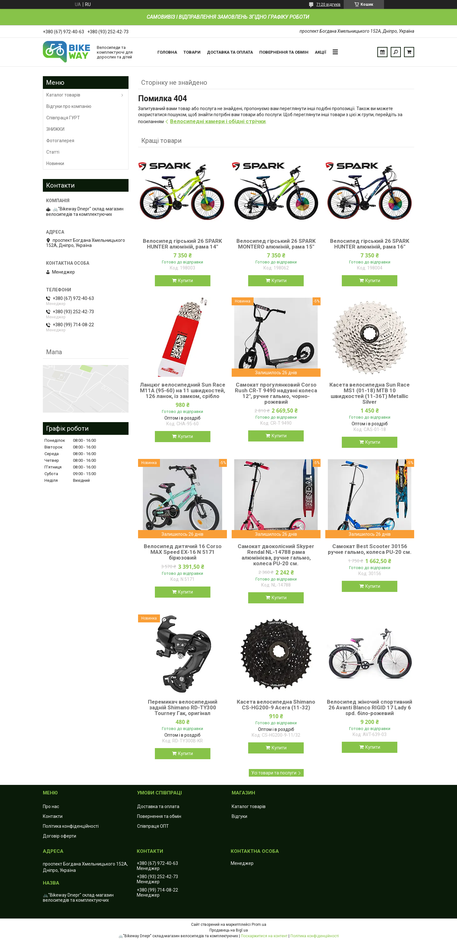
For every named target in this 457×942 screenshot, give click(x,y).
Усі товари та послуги (273, 772)
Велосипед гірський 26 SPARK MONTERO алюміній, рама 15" (276, 243)
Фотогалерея (60, 140)
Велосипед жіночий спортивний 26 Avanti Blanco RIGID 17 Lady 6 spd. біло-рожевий (369, 707)
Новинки (55, 163)
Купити (185, 280)
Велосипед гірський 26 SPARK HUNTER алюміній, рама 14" (182, 243)
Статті (52, 152)
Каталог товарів (63, 94)
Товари (192, 52)
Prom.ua (259, 924)
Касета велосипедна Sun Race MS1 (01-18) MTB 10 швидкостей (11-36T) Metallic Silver (369, 393)
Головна (167, 52)
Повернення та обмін (283, 52)
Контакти (53, 816)
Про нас (51, 806)
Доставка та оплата (230, 52)
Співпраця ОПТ (153, 826)
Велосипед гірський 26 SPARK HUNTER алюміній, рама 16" (369, 243)
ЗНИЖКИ (55, 129)
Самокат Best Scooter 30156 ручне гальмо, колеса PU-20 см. (370, 549)
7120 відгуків (328, 4)
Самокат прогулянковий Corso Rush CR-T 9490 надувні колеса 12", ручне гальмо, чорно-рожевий (276, 393)
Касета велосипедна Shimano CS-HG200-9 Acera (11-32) (276, 704)
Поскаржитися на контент (264, 936)
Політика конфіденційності (71, 826)
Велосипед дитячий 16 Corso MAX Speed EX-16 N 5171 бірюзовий (183, 552)
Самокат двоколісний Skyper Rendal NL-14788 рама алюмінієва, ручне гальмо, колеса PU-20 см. (276, 554)
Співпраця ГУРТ (63, 117)
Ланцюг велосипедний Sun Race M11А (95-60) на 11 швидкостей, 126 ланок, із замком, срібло (182, 390)
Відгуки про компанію (68, 106)
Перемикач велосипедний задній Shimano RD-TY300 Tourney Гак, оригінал (182, 707)
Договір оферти (59, 836)
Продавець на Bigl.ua (228, 930)
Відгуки (239, 816)
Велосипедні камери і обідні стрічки (218, 121)
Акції (320, 52)
